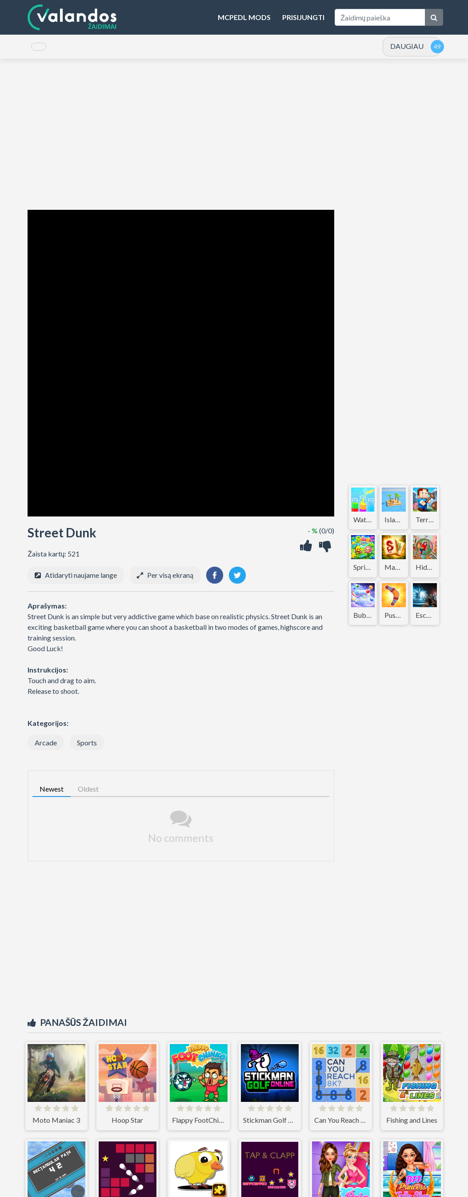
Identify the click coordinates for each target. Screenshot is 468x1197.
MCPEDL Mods (244, 17)
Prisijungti (303, 17)
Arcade (46, 749)
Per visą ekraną (170, 581)
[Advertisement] (234, 140)
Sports (87, 749)
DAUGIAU (407, 49)
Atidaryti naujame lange (81, 581)
